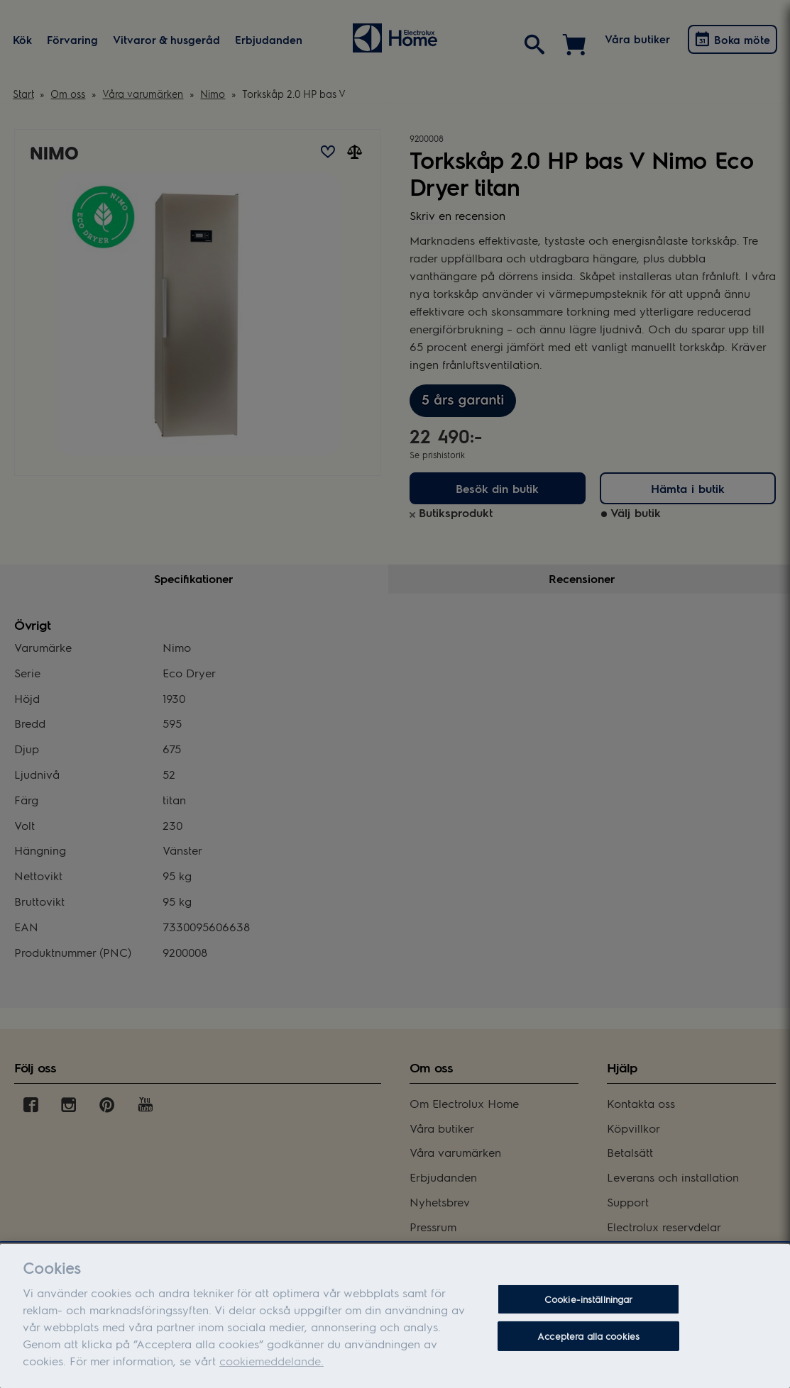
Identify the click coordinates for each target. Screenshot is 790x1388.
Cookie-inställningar (588, 1309)
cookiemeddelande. (271, 1370)
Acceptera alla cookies (588, 1346)
